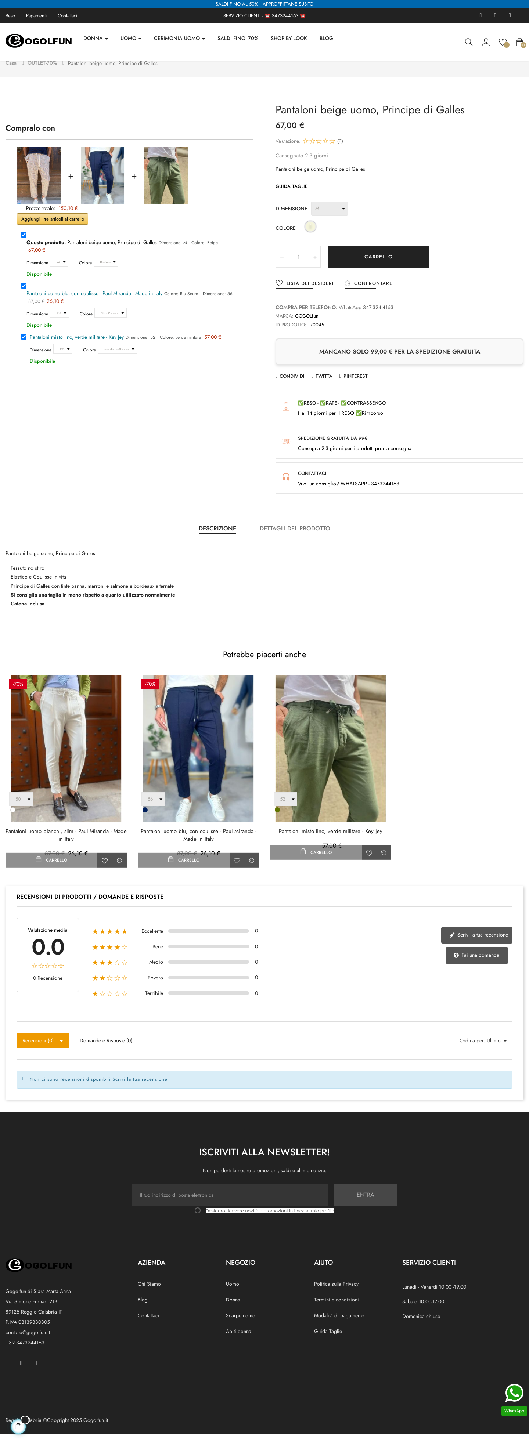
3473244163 (285, 15)
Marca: (285, 327)
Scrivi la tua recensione (479, 946)
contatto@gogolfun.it (28, 1343)
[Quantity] (298, 268)
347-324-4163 (378, 318)
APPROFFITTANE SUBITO (288, 3)
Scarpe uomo (240, 1326)
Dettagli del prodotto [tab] (295, 540)
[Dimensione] (59, 273)
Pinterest (355, 387)
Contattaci (67, 15)
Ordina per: (472, 1051)
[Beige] (310, 239)
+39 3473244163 (25, 1354)
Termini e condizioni (336, 1311)
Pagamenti (36, 15)
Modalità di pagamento (339, 1326)
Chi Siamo (149, 1295)
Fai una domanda (477, 966)
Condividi (292, 387)
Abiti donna (238, 1342)
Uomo (232, 1295)
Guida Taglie (291, 197)
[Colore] (106, 273)
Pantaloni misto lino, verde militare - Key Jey (77, 348)
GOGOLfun (307, 327)
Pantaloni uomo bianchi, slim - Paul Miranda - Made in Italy (66, 846)
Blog (143, 1311)
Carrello (378, 268)
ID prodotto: (291, 336)
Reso (10, 15)
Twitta (324, 387)
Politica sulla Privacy (336, 1295)
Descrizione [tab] (217, 540)
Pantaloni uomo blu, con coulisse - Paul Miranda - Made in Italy (94, 304)
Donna (233, 1311)
